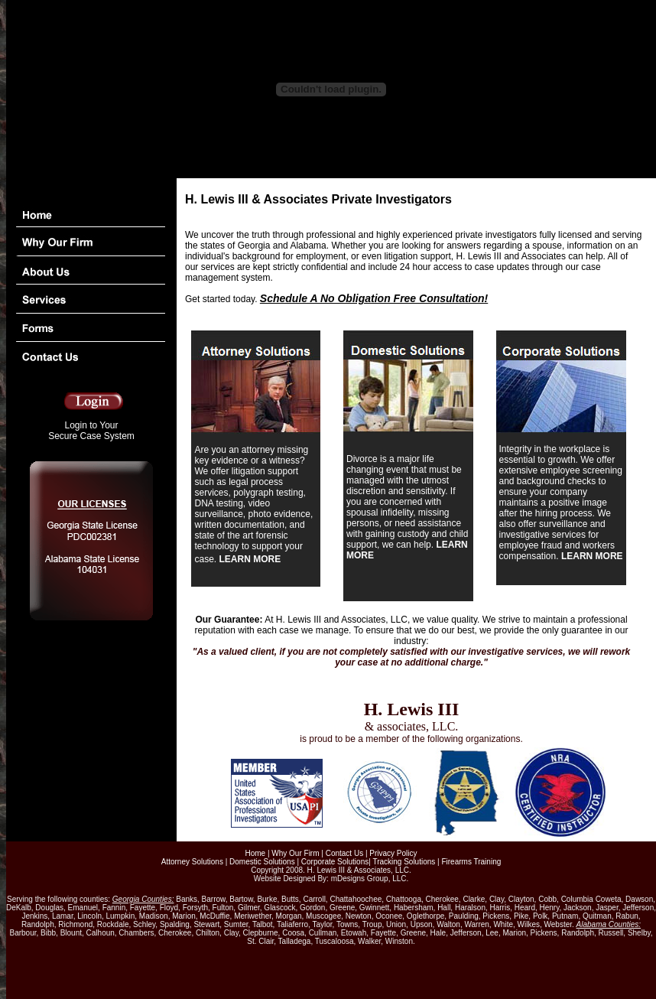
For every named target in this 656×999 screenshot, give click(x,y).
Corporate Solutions (335, 861)
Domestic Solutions (262, 861)
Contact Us (344, 853)
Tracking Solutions (403, 861)
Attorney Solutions (192, 861)
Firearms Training (471, 861)
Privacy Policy (393, 853)
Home (255, 853)
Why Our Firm (295, 853)
